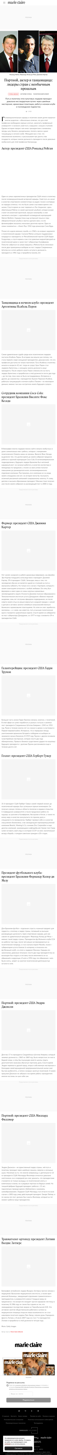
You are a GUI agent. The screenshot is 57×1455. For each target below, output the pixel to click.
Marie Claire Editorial (17, 1332)
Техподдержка (38, 1423)
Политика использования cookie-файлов (40, 1419)
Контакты (14, 1416)
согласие (8, 1444)
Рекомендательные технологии (15, 1423)
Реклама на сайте (35, 1416)
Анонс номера (22, 1416)
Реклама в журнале (49, 1416)
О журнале (5, 1416)
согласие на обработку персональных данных (27, 1385)
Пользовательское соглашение (13, 1419)
